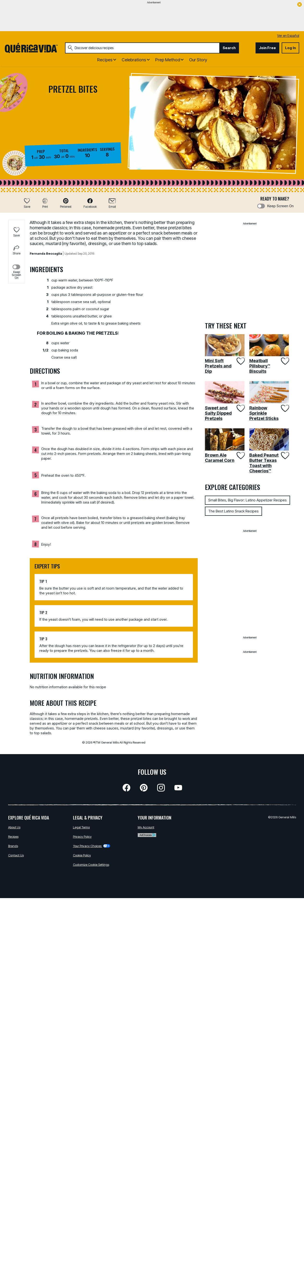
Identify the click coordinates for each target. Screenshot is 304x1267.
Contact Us (16, 855)
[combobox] (142, 47)
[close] (299, 5)
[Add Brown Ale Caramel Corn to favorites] (240, 455)
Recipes (13, 836)
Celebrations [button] (134, 59)
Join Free (267, 48)
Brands (13, 846)
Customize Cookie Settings (91, 864)
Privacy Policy (82, 836)
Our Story (198, 59)
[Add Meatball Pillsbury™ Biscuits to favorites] (284, 361)
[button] (66, 203)
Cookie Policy (82, 855)
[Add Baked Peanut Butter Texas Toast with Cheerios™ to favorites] (284, 455)
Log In (290, 48)
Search (229, 48)
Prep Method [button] (167, 59)
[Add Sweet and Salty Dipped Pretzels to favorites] (240, 408)
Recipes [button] (105, 59)
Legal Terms (81, 827)
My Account (146, 827)
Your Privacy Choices (91, 846)
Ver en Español (288, 36)
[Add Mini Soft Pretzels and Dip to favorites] (240, 361)
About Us (14, 827)
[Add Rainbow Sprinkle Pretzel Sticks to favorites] (284, 408)
